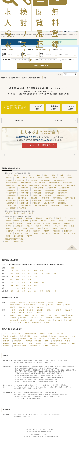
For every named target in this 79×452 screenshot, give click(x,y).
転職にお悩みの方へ (19, 389)
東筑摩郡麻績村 (57, 198)
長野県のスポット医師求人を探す (15, 241)
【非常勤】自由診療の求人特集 (54, 377)
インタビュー (43, 387)
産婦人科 (16, 228)
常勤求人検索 (17, 360)
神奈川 (48, 274)
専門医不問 (6, 343)
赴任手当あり (66, 338)
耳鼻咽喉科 (9, 231)
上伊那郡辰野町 (70, 185)
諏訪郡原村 (58, 185)
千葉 (41, 274)
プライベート (33, 387)
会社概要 (47, 395)
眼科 (39, 228)
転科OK (36, 336)
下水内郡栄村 (23, 208)
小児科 (32, 228)
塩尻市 (47, 178)
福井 (35, 276)
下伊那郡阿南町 (36, 190)
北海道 (12, 268)
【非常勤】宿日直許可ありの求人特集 (49, 376)
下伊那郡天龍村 (49, 193)
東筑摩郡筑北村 (36, 200)
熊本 (35, 291)
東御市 (70, 178)
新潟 (17, 276)
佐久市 (55, 178)
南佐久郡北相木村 (11, 183)
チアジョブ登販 (56, 415)
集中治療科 (56, 233)
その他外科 (56, 226)
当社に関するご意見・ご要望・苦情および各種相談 (28, 395)
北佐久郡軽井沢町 (40, 183)
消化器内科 (28, 218)
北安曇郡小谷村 (23, 203)
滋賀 (11, 282)
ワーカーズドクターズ (32, 415)
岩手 (23, 271)
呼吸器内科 (18, 218)
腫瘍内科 (61, 221)
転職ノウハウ (47, 385)
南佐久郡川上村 (32, 180)
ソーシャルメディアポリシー (22, 396)
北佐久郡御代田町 (54, 183)
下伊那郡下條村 (23, 193)
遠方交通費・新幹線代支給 (33, 341)
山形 (29, 271)
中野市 (17, 178)
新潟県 (8, 213)
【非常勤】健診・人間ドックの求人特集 (25, 379)
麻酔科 (25, 228)
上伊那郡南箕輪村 (37, 188)
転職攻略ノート (39, 360)
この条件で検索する (39, 65)
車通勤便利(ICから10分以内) (67, 343)
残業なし (47, 341)
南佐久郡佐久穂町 (25, 183)
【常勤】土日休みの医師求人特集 (65, 370)
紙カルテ (42, 338)
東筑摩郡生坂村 (70, 198)
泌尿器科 (54, 228)
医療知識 (63, 385)
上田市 (23, 175)
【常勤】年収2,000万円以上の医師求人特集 (62, 366)
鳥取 (11, 285)
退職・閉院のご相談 (34, 398)
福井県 (31, 213)
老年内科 (43, 221)
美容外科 (38, 226)
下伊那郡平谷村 (62, 190)
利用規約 (58, 396)
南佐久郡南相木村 (59, 180)
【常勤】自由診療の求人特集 (22, 370)
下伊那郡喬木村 (11, 195)
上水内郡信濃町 (55, 205)
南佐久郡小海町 (19, 180)
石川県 (23, 213)
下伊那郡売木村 (36, 193)
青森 (11, 271)
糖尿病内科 (39, 218)
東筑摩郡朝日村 (23, 200)
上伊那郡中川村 (51, 188)
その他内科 (18, 223)
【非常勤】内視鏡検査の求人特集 (48, 379)
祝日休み (45, 346)
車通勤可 (38, 343)
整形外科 (37, 223)
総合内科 (25, 221)
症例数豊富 (23, 338)
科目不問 (29, 236)
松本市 (16, 175)
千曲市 (62, 178)
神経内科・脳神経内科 (13, 221)
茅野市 (40, 178)
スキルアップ (17, 387)
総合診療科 (36, 231)
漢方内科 (9, 223)
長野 (11, 276)
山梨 (54, 274)
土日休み (50, 334)
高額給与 (42, 334)
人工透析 (9, 233)
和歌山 (36, 282)
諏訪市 (46, 175)
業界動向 (55, 385)
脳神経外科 (56, 223)
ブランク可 (29, 343)
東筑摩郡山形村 (11, 200)
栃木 (11, 274)
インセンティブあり (53, 338)
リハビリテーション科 (23, 231)
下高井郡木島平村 (25, 205)
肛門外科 (47, 226)
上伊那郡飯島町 (23, 188)
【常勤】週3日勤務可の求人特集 (48, 368)
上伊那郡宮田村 (64, 188)
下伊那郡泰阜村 (62, 193)
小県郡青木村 (10, 185)
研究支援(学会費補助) (30, 334)
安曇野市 (9, 180)
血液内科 (34, 221)
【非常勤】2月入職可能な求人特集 (23, 374)
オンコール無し (16, 334)
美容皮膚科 (63, 228)
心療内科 (52, 221)
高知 (29, 288)
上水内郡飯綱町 (11, 208)
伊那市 (69, 175)
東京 (35, 274)
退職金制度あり (18, 341)
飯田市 (39, 175)
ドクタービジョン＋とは (34, 389)
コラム (20, 385)
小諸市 (61, 175)
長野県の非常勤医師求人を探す (14, 239)
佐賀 (17, 291)
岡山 (17, 285)
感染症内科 (71, 221)
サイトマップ (17, 393)
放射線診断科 (57, 231)
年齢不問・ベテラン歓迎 (10, 336)
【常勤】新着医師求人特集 (21, 366)
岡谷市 (31, 175)
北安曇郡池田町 (49, 200)
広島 (29, 285)
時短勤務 (14, 338)
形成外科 (9, 226)
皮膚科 (73, 226)
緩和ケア (28, 233)
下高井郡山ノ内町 (11, 205)
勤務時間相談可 (57, 341)
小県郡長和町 (22, 185)
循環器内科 (49, 218)
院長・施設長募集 (25, 336)
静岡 (17, 279)
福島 (41, 271)
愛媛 (23, 288)
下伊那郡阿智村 (49, 190)
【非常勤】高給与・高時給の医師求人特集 (47, 374)
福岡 (11, 291)
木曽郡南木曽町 (61, 195)
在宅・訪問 (60, 334)
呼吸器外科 (67, 223)
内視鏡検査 (55, 346)
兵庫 (43, 282)
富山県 (16, 213)
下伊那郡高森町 (23, 190)
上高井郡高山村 (62, 203)
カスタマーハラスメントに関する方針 (42, 396)
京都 (17, 282)
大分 (29, 291)
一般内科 (9, 218)
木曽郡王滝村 (22, 198)
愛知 (23, 279)
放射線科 (46, 231)
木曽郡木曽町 (45, 198)
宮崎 (41, 291)
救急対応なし (63, 336)
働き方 (32, 385)
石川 (29, 276)
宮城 (35, 271)
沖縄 (54, 291)
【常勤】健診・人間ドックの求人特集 (42, 370)
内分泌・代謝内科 (70, 218)
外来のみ (72, 336)
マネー (25, 387)
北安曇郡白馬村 (11, 203)
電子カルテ (33, 338)
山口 (35, 285)
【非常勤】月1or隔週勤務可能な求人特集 (25, 376)
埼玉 (29, 274)
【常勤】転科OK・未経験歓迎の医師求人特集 (51, 372)
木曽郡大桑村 (33, 198)
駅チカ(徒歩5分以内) (50, 343)
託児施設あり (7, 346)
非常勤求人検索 (28, 360)
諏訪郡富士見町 (47, 185)
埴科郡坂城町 (36, 203)
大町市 (25, 178)
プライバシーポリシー (20, 398)
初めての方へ (49, 360)
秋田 (17, 271)
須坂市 (54, 175)
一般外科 (28, 223)
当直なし (53, 336)
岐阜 (11, 279)
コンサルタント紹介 (61, 360)
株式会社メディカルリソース (22, 417)
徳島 (17, 288)
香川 (11, 288)
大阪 (29, 282)
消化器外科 (46, 223)
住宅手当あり (7, 341)
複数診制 (5, 338)
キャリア (38, 385)
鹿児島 (48, 291)
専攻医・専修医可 (18, 343)
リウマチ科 (18, 233)
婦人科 (8, 228)
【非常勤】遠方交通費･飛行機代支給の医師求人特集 (28, 377)
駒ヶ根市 (9, 178)
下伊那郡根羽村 (11, 193)
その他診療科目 (18, 236)
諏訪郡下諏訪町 (34, 185)
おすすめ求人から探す (68, 60)
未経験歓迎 (44, 336)
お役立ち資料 (53, 387)
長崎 (23, 291)
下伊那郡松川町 (11, 190)
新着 (26, 385)
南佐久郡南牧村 (45, 180)
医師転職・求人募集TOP (44, 362)
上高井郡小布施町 (49, 203)
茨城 (17, 274)
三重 (29, 279)
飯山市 (32, 178)
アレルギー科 (46, 233)
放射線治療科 (68, 231)
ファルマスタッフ (19, 415)
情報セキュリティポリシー (59, 395)
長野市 (8, 175)
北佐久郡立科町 (68, 183)
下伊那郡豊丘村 (23, 195)
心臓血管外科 (19, 226)
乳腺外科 (29, 226)
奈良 (23, 282)
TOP (15, 385)
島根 (23, 285)
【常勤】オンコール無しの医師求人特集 (25, 372)
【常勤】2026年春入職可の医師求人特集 (25, 368)
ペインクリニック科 (70, 233)
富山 (23, 276)
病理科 (36, 233)
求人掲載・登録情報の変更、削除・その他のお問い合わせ (40, 393)
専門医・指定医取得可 (20, 346)
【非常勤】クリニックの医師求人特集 (24, 381)
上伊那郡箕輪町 (11, 188)
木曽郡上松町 (49, 195)
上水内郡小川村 (68, 205)
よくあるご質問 (18, 362)
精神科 (66, 226)
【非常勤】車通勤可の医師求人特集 (47, 381)
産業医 (8, 236)
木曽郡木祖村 (10, 198)
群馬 (23, 274)
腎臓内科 (58, 218)
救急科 (46, 228)
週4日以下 (6, 334)
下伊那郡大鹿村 (36, 195)
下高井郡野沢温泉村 (41, 205)
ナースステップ (45, 415)
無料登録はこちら (30, 362)
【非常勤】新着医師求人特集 (39, 366)
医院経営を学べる (35, 346)
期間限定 (67, 341)
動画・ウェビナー (64, 387)
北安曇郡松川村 (62, 200)
